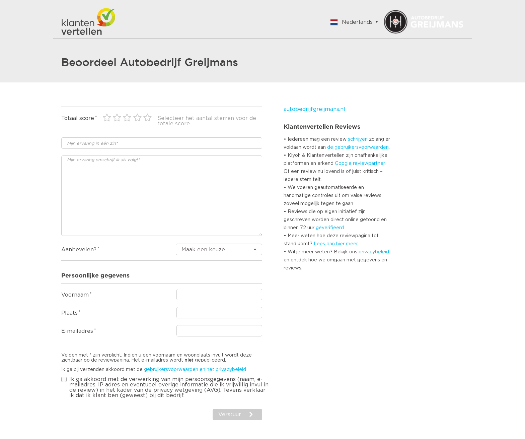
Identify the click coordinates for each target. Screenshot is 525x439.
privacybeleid (374, 252)
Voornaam (75, 295)
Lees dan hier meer (336, 244)
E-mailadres (77, 331)
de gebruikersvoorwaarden (358, 147)
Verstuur (229, 414)
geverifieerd (330, 228)
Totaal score (77, 118)
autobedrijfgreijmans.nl (314, 109)
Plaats (69, 313)
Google (343, 163)
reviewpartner (369, 163)
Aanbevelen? (78, 249)
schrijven (358, 139)
